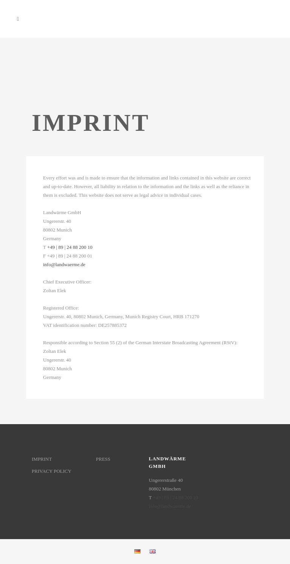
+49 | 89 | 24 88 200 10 (70, 247)
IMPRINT (42, 459)
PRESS (103, 459)
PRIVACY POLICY (51, 471)
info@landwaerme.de (64, 264)
